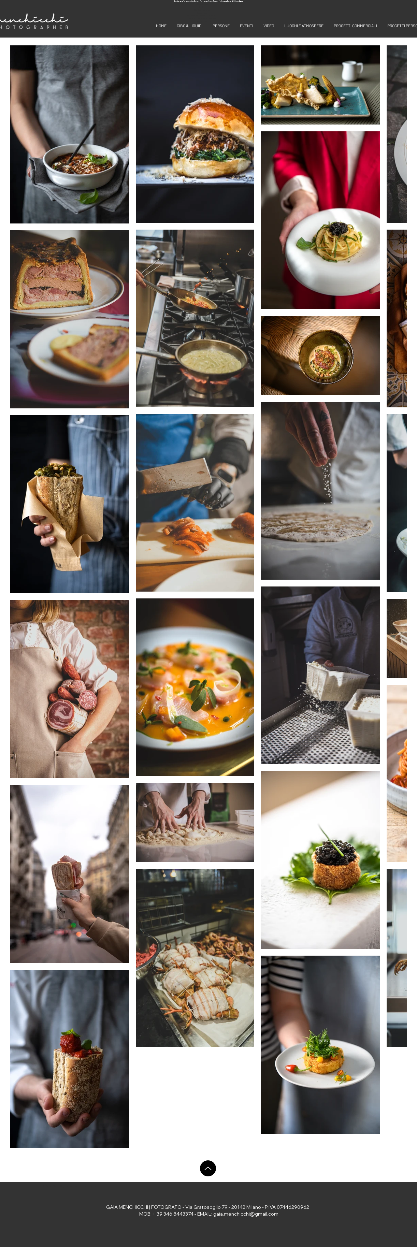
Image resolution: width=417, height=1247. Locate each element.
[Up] (208, 1168)
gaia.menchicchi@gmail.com (245, 1214)
